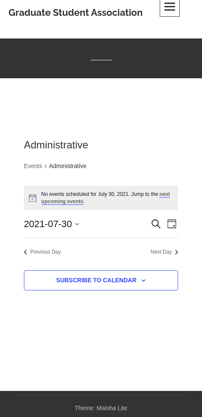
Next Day (164, 252)
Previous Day (42, 252)
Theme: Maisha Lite (101, 408)
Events (33, 166)
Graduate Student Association (76, 12)
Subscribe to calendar (96, 280)
